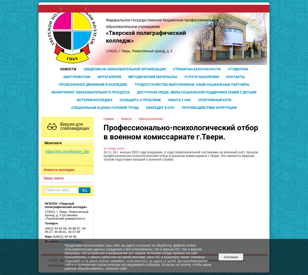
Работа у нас (179, 100)
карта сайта (96, 8)
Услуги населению (201, 77)
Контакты (235, 77)
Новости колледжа (59, 170)
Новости (68, 69)
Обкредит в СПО (160, 108)
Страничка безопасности (197, 69)
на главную (51, 8)
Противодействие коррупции (209, 108)
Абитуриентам (76, 77)
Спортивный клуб (214, 100)
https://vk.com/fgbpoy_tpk (67, 152)
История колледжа (94, 100)
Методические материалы (152, 77)
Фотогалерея (109, 77)
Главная (108, 118)
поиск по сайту (73, 8)
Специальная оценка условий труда (105, 108)
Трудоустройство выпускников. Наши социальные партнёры (192, 84)
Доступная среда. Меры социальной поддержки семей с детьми (197, 92)
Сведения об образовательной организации (124, 69)
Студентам (238, 69)
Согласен (231, 257)
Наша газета (54, 178)
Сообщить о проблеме (140, 100)
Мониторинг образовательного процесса (90, 92)
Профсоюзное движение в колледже (93, 84)
